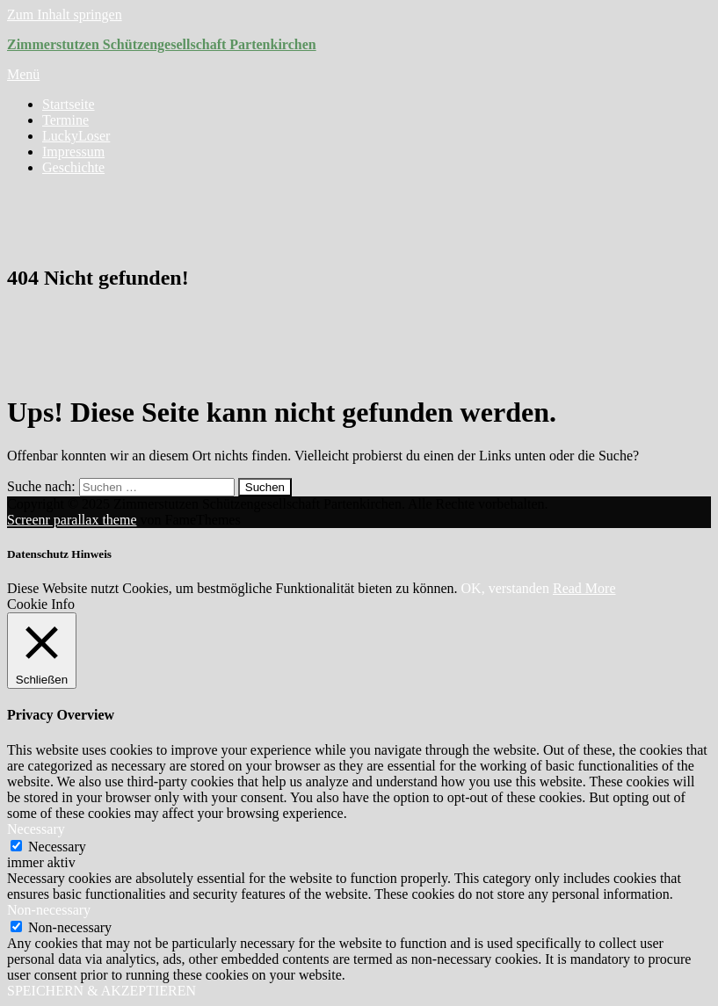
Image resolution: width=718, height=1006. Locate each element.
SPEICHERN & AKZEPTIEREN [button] (101, 990)
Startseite (68, 104)
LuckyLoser (76, 135)
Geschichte (73, 167)
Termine (65, 119)
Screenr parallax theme (71, 519)
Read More (584, 588)
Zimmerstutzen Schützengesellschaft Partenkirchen (161, 44)
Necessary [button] (36, 828)
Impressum (73, 151)
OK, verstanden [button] (505, 588)
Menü (23, 74)
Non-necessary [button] (49, 909)
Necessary (57, 846)
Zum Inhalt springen (64, 14)
